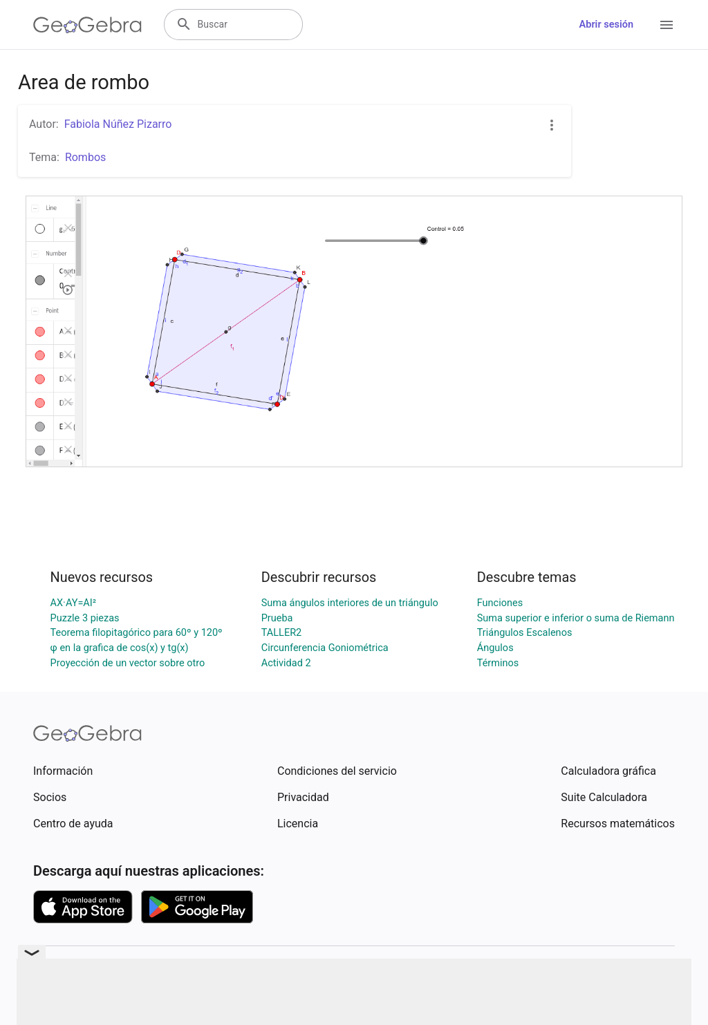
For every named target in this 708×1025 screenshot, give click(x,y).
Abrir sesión (606, 24)
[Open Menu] (666, 25)
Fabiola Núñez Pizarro (118, 124)
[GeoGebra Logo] (87, 25)
